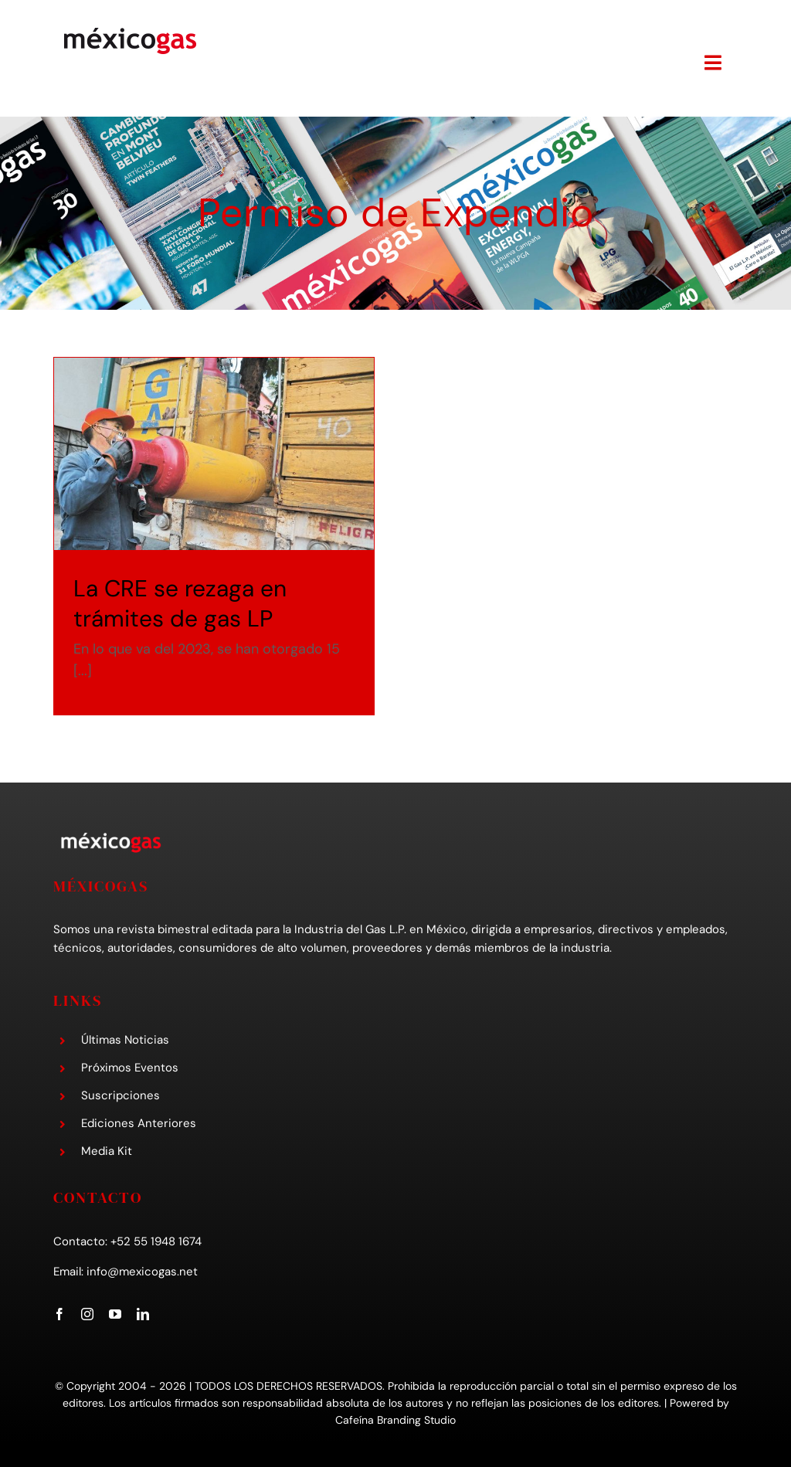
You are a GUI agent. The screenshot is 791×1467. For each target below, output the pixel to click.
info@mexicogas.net (142, 1267)
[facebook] (59, 1310)
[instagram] (87, 1310)
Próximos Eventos (129, 1064)
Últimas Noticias (125, 1036)
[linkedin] (143, 1310)
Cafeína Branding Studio (395, 1417)
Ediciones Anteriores (138, 1120)
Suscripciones (120, 1092)
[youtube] (115, 1310)
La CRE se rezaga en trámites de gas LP (180, 603)
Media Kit (106, 1148)
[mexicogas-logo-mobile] (130, 31)
